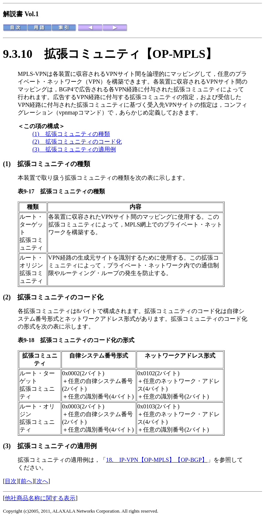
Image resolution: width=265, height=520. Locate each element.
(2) (10, 297)
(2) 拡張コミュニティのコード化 (77, 141)
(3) (10, 446)
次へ (42, 481)
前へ (26, 481)
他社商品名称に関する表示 (40, 498)
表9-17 (29, 191)
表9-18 (29, 340)
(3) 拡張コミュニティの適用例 (74, 149)
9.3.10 (23, 53)
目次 (11, 481)
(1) (10, 164)
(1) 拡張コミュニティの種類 (71, 134)
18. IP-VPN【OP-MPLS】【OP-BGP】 (157, 460)
